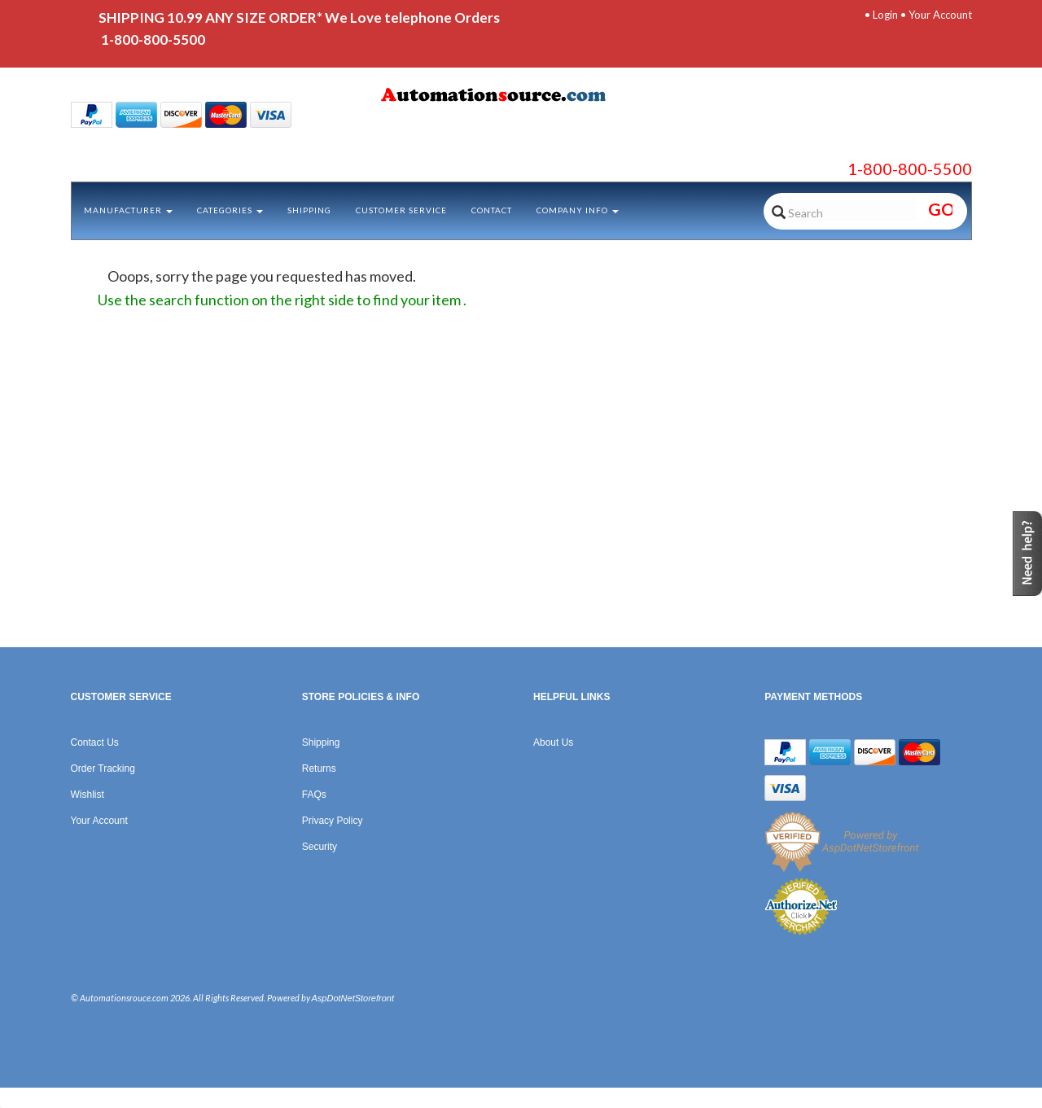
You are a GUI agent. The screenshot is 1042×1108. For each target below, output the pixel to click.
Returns (319, 768)
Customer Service (401, 210)
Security (319, 846)
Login (885, 14)
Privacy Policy (332, 820)
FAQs (314, 794)
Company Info (577, 210)
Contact (491, 210)
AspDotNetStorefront (353, 998)
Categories (230, 210)
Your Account (940, 14)
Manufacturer (128, 210)
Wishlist (87, 794)
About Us (553, 742)
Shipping (309, 210)
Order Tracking (103, 768)
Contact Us (95, 742)
